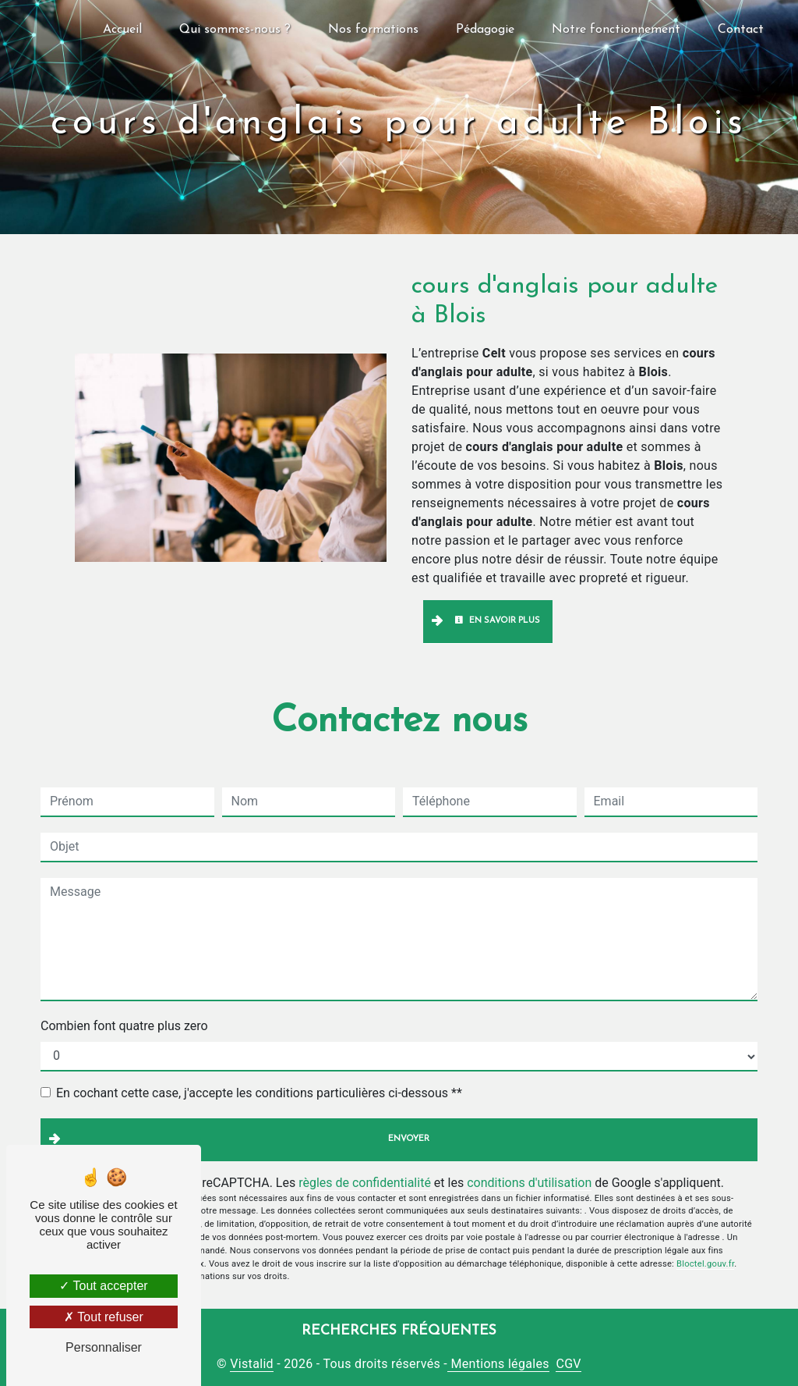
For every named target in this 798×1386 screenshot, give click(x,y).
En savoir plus (497, 620)
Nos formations (373, 29)
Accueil (122, 29)
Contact (741, 29)
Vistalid (252, 1363)
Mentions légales (498, 1363)
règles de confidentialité (364, 1182)
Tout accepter (103, 1285)
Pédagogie (485, 29)
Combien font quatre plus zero (124, 1025)
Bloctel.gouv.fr (705, 1264)
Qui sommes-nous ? (235, 29)
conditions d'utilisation (529, 1182)
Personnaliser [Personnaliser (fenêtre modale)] (103, 1347)
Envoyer (408, 1139)
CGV (568, 1363)
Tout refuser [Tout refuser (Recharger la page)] (103, 1317)
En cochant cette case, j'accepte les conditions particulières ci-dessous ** (259, 1093)
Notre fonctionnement (616, 29)
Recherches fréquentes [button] (399, 1331)
